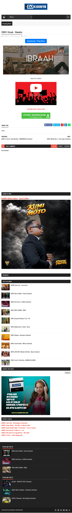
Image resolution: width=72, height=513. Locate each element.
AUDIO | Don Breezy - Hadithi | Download (21, 302)
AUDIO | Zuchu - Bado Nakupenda (11, 435)
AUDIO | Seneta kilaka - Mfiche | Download (21, 344)
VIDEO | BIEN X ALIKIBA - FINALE (18, 310)
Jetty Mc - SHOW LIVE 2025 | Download (21, 482)
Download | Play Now (36, 41)
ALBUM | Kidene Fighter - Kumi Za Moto (15, 198)
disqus (60, 146)
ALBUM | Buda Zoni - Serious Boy (19, 285)
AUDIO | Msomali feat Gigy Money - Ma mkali (15, 433)
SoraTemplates (11, 510)
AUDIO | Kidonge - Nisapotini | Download (21, 335)
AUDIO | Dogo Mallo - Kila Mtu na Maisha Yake (15, 425)
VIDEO (25, 36)
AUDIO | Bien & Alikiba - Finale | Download (21, 294)
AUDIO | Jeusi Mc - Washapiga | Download (14, 423)
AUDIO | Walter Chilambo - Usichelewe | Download (24, 490)
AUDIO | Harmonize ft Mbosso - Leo (12, 430)
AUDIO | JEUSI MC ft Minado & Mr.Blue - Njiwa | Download (25, 352)
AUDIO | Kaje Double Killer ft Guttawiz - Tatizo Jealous (18, 428)
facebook (67, 146)
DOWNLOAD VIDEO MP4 (36, 109)
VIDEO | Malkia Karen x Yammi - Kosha (20, 327)
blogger (54, 146)
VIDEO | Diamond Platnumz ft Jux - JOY (20, 319)
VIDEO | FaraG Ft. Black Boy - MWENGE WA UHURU (23, 360)
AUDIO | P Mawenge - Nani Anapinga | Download (24, 498)
